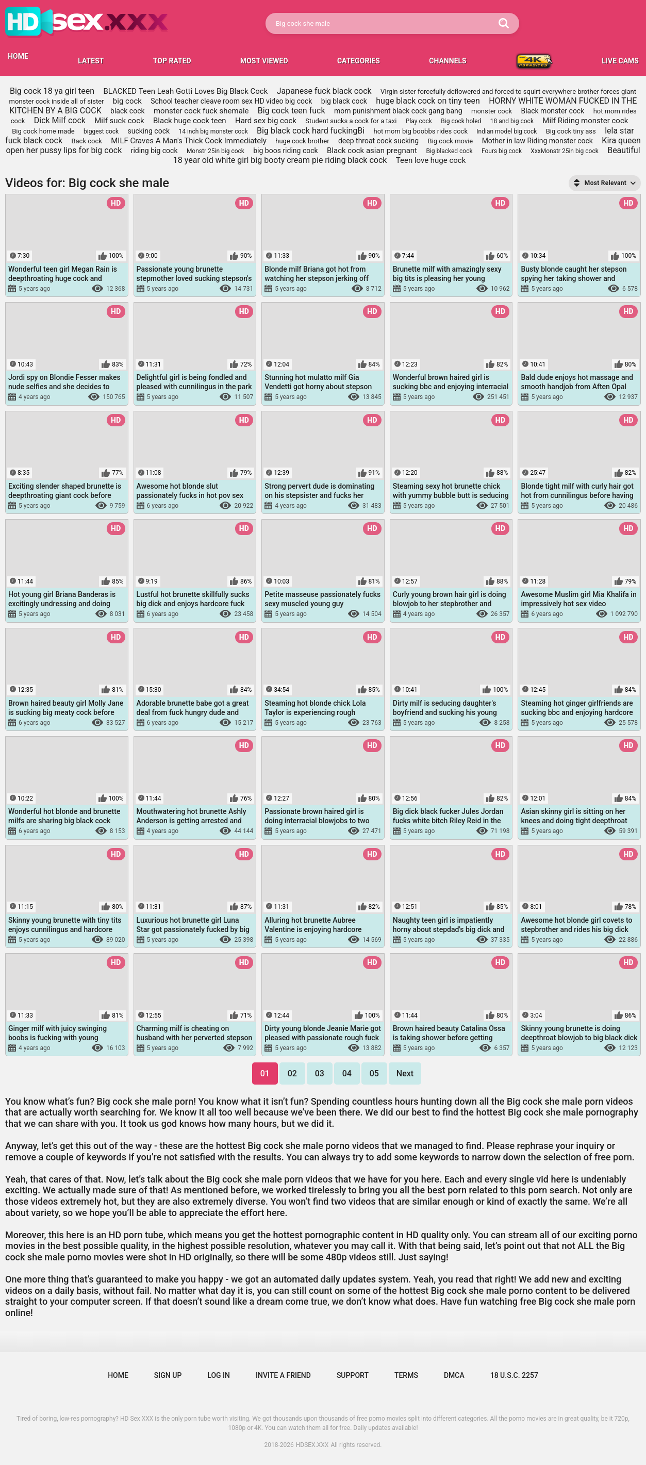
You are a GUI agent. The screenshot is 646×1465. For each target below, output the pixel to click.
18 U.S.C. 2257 (514, 1375)
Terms (406, 1375)
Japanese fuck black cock (324, 91)
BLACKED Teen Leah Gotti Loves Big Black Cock (185, 91)
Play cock (419, 121)
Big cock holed (461, 121)
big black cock (344, 101)
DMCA (454, 1375)
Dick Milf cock (60, 120)
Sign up (167, 1375)
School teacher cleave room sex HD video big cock (231, 101)
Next (404, 1073)
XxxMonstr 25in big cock (564, 151)
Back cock (86, 141)
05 (374, 1073)
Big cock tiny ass (571, 131)
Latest (91, 61)
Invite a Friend (283, 1375)
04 (347, 1073)
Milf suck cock (119, 120)
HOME (18, 56)
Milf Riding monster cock (585, 120)
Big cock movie (450, 141)
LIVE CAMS (620, 61)
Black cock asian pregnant (372, 150)
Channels (447, 61)
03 (319, 1073)
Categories (358, 61)
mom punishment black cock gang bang (398, 111)
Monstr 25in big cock (215, 151)
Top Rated (172, 61)
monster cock (491, 111)
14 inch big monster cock (212, 131)
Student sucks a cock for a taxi (350, 121)
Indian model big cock (506, 131)
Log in (218, 1375)
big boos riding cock (285, 150)
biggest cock (101, 131)
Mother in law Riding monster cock (537, 141)
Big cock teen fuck (291, 110)
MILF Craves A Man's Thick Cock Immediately (189, 140)
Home (118, 1375)
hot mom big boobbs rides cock (421, 131)
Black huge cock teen (189, 120)
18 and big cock (512, 121)
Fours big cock (502, 151)
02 (292, 1073)
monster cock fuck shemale (201, 110)
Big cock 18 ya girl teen (52, 91)
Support (353, 1375)
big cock (127, 101)
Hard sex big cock (265, 120)
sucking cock (149, 131)
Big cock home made (43, 131)
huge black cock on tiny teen (428, 101)
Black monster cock (552, 111)
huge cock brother (302, 141)
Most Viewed (264, 61)
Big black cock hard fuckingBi (311, 131)
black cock (127, 111)
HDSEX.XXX (312, 1445)
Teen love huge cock (431, 160)
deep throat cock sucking (378, 141)
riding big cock (154, 150)
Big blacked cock (449, 151)
